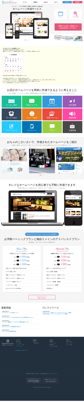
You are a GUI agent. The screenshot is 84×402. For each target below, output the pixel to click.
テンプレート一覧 (20, 344)
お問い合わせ (69, 341)
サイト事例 (18, 343)
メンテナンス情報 (53, 346)
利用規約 (32, 373)
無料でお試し (42, 297)
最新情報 (51, 341)
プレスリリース (53, 343)
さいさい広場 (69, 344)
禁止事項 (37, 373)
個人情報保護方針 (44, 373)
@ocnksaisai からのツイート (21, 350)
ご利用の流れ (36, 343)
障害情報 (51, 344)
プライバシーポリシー (53, 373)
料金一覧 (35, 341)
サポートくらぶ (69, 343)
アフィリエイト (19, 346)
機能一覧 (18, 341)
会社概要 (28, 373)
